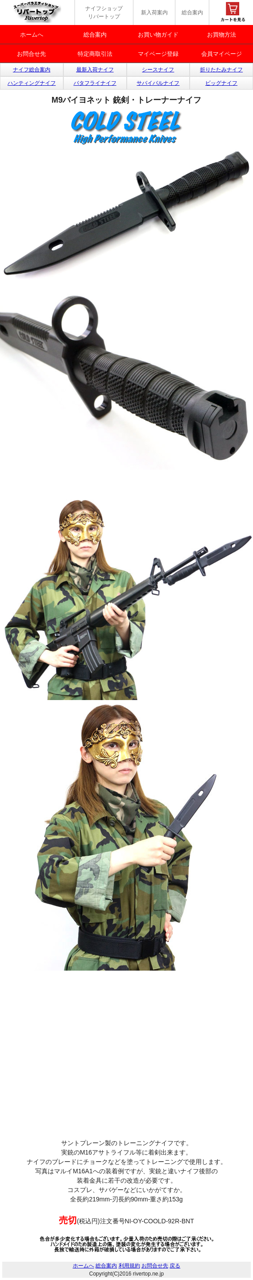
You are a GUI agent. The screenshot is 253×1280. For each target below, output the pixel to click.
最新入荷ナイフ (95, 70)
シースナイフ (158, 70)
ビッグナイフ (221, 83)
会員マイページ (221, 53)
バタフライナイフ (95, 83)
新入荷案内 (154, 12)
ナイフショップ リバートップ (104, 12)
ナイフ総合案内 (31, 70)
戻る (175, 1266)
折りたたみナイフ (221, 70)
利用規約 (129, 1266)
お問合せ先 (31, 53)
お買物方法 (221, 34)
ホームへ (31, 34)
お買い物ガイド (158, 34)
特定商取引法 (95, 53)
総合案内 (192, 12)
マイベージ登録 (158, 53)
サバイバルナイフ (158, 83)
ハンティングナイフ (32, 83)
